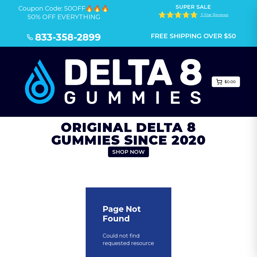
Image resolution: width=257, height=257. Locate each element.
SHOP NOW (128, 152)
